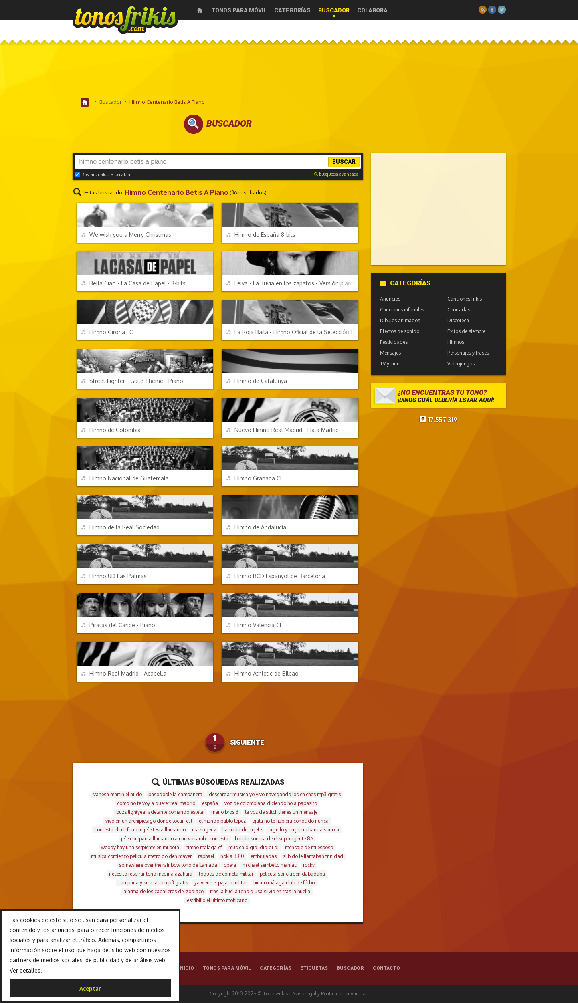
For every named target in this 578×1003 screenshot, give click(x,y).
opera (230, 865)
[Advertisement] (289, 72)
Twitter (502, 10)
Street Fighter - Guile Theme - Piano (132, 381)
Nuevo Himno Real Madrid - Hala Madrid (282, 430)
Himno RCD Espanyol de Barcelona (275, 576)
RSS (483, 10)
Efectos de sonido (399, 332)
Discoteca (458, 321)
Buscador (334, 10)
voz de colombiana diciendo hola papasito (270, 804)
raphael (206, 857)
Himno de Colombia (111, 430)
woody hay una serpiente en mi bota (140, 848)
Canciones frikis (464, 299)
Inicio (200, 10)
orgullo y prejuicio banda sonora (303, 830)
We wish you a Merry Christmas (126, 235)
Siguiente (247, 743)
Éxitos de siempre (466, 332)
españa (210, 804)
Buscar (344, 162)
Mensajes (390, 353)
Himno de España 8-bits (260, 235)
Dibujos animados (400, 321)
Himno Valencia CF (254, 625)
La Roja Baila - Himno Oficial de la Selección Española (292, 332)
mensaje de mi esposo (309, 848)
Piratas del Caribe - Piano (118, 625)
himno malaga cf (204, 848)
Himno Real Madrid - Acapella (123, 673)
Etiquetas (314, 968)
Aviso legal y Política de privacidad (330, 994)
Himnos (455, 342)
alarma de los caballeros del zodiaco (163, 892)
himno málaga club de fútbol (284, 883)
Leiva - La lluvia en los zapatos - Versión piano (290, 283)
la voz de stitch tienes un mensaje (281, 812)
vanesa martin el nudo (117, 795)
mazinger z (204, 830)
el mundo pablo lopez (222, 821)
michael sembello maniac (270, 865)
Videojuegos (461, 364)
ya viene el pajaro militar (220, 883)
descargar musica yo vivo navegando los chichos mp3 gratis (275, 795)
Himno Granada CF (254, 478)
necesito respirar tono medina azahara (150, 874)
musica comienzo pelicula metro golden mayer (141, 857)
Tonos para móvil (239, 10)
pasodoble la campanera (175, 795)
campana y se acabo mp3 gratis (153, 883)
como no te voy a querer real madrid (156, 804)
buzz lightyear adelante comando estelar (160, 812)
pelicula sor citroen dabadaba (292, 874)
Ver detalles (25, 970)
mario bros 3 (224, 812)
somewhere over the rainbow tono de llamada (168, 865)
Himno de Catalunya (256, 381)
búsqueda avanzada (336, 174)
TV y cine (389, 364)
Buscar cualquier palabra (102, 175)
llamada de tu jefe (242, 830)
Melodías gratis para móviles (125, 19)
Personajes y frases (468, 353)
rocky (309, 865)
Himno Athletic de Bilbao (262, 673)
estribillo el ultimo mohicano (217, 901)
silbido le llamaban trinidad (313, 857)
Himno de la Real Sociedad (120, 527)
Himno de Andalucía (256, 527)
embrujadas (264, 857)
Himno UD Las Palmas (114, 576)
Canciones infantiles (402, 310)
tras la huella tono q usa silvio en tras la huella (260, 892)
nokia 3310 (232, 857)
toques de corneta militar (226, 874)
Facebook (492, 10)
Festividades (394, 342)
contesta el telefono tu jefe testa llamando (140, 830)
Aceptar (90, 988)
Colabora (372, 10)
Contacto (386, 968)
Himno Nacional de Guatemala (125, 478)
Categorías (292, 10)
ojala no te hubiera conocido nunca (290, 821)
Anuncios (390, 299)
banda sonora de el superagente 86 (274, 839)
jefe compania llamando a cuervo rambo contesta (174, 839)
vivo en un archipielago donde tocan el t (148, 821)
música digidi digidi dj (253, 848)
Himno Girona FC (107, 332)
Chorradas (458, 310)
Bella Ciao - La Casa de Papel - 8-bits (133, 283)
